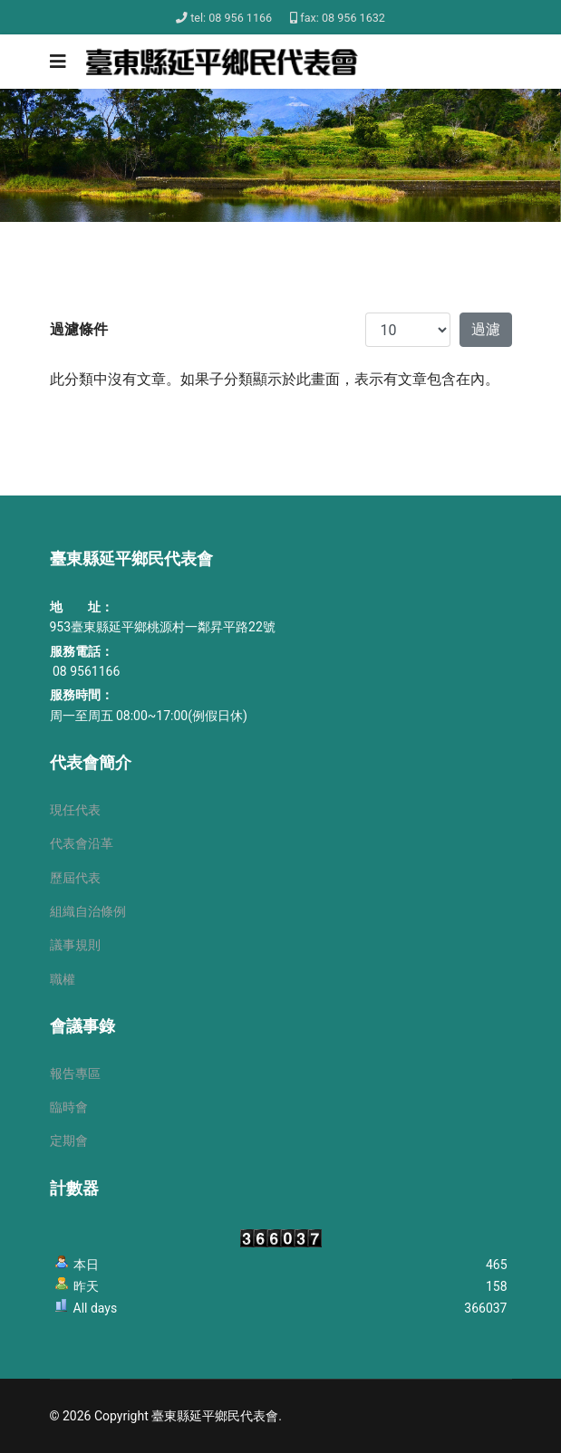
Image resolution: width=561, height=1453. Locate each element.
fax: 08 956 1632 (342, 17)
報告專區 (75, 1073)
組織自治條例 (88, 911)
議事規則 (75, 945)
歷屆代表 (75, 878)
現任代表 (75, 810)
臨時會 (69, 1107)
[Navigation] (58, 61)
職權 (62, 979)
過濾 (485, 329)
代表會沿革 (81, 843)
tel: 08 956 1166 (231, 17)
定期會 (69, 1140)
